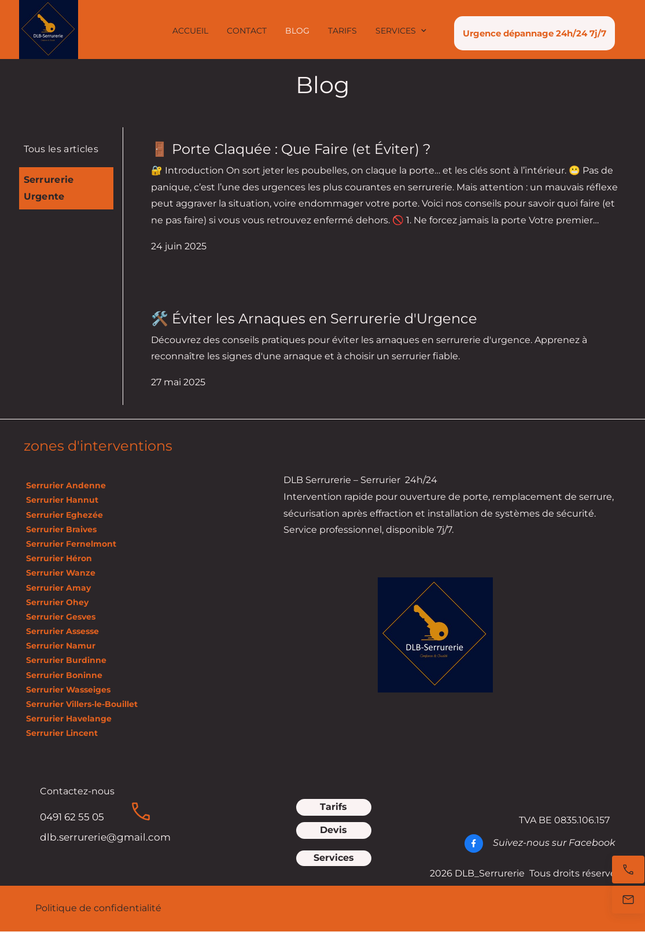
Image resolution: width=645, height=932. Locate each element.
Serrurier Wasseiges (67, 689)
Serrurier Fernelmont (70, 544)
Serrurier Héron (58, 558)
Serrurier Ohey (56, 602)
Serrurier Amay (57, 588)
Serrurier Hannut (62, 500)
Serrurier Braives (60, 529)
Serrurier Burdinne (66, 660)
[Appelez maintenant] (628, 869)
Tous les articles (61, 148)
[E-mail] (628, 899)
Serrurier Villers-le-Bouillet (81, 704)
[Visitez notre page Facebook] (474, 843)
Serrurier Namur (59, 645)
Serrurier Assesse (62, 631)
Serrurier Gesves (59, 616)
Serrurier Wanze (59, 573)
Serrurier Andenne (65, 485)
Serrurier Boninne (63, 675)
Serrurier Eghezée (63, 515)
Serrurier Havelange (68, 718)
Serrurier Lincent (61, 733)
